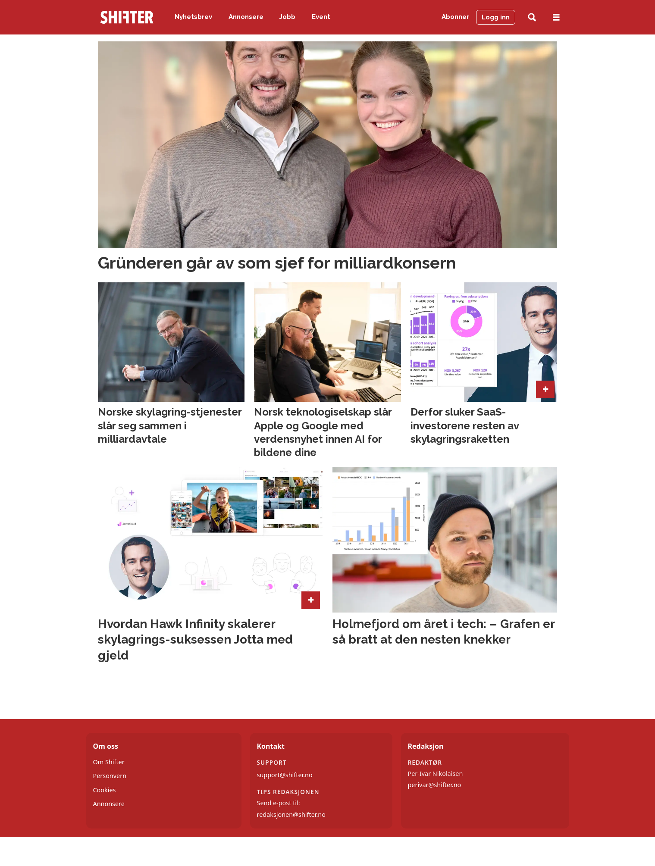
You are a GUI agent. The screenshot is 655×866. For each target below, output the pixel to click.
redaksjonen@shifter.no (291, 814)
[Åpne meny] (556, 17)
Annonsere (246, 17)
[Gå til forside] (127, 17)
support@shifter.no (285, 775)
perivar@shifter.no (434, 785)
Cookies (104, 790)
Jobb (287, 17)
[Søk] (532, 17)
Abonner (455, 17)
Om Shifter (109, 762)
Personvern (110, 776)
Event (321, 17)
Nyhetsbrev (193, 17)
